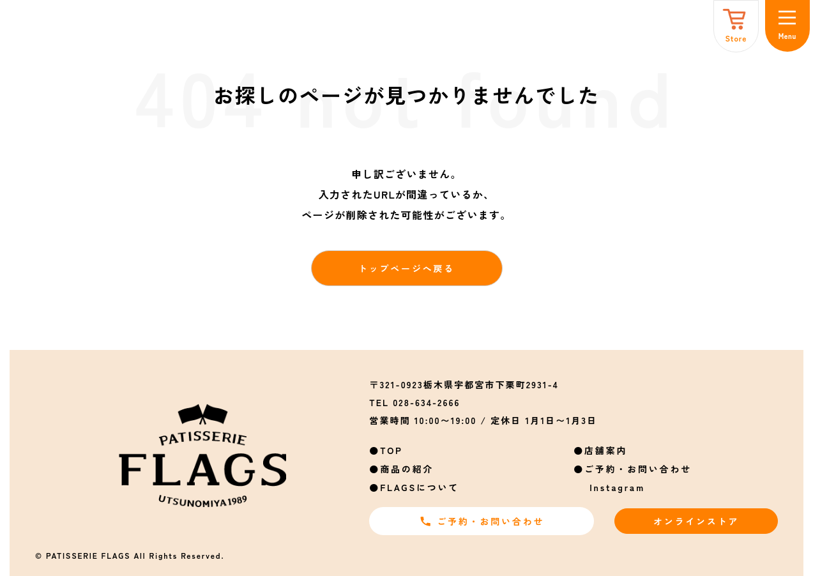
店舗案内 (605, 450)
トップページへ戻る (406, 268)
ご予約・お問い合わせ (638, 468)
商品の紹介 (407, 468)
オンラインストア (696, 521)
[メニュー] (787, 26)
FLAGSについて (419, 487)
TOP (391, 450)
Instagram (617, 487)
